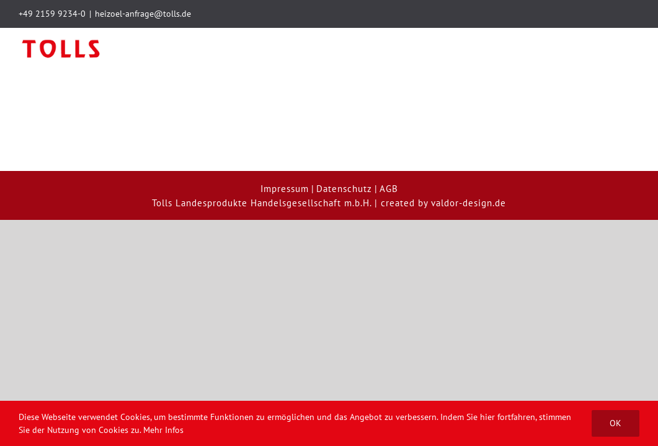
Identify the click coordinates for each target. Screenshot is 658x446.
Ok (615, 423)
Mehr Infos (163, 429)
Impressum (284, 149)
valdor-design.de (468, 164)
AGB (389, 149)
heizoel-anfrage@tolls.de (143, 13)
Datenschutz (344, 149)
